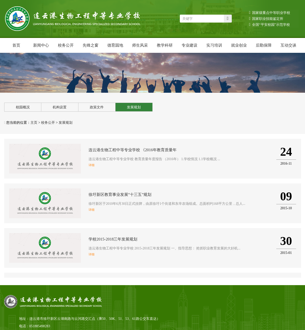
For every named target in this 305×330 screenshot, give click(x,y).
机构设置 (60, 107)
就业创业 (239, 45)
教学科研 (165, 45)
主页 (33, 122)
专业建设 (189, 45)
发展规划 (134, 107)
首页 (16, 45)
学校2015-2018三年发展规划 (113, 239)
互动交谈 (288, 45)
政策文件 (97, 107)
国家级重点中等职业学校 (269, 12)
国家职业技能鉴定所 (266, 18)
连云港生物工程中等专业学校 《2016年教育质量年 (133, 150)
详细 (91, 165)
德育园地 (115, 45)
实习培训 (214, 45)
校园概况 (23, 107)
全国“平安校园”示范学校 (269, 24)
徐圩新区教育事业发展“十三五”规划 (120, 194)
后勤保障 (264, 45)
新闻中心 (41, 45)
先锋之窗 (90, 45)
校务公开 (66, 45)
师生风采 (140, 45)
